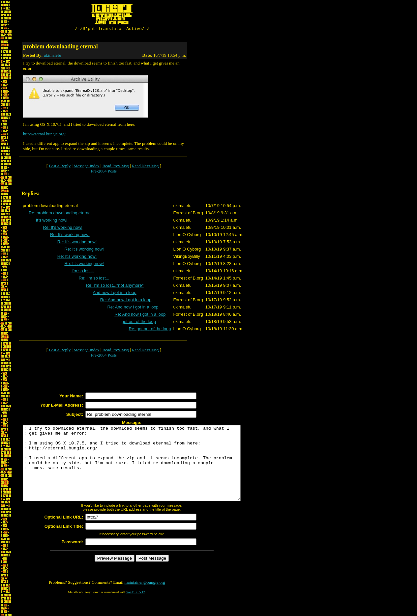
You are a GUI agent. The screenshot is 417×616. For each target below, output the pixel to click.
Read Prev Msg (116, 166)
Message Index (86, 166)
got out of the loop (139, 322)
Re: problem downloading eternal (60, 213)
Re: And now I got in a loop (125, 300)
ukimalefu (52, 56)
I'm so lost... (83, 271)
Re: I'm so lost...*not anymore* (114, 286)
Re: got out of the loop (150, 329)
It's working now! (52, 221)
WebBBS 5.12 (135, 608)
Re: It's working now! (62, 228)
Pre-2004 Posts (104, 172)
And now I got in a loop (114, 293)
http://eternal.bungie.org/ (44, 134)
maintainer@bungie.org (145, 598)
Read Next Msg (145, 166)
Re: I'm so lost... (94, 279)
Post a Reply (60, 166)
